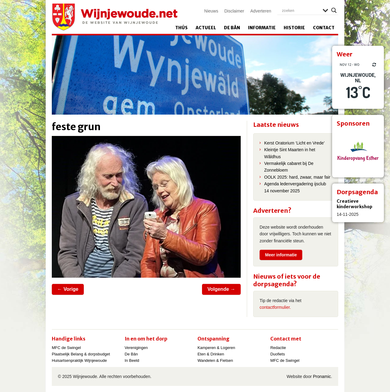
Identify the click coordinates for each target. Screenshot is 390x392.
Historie (294, 27)
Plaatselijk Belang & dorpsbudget (81, 354)
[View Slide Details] (358, 151)
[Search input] (301, 10)
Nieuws (211, 11)
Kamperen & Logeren (216, 347)
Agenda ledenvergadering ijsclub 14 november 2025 (295, 187)
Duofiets (277, 354)
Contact (324, 27)
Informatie (262, 27)
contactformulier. (275, 307)
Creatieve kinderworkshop (354, 203)
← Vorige (67, 289)
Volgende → (221, 289)
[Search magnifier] (334, 10)
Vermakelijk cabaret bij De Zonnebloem (289, 167)
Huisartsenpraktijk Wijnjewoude (79, 360)
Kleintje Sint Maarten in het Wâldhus (289, 153)
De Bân (232, 27)
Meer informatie (281, 254)
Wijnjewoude (114, 17)
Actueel (206, 27)
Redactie (278, 347)
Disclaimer (234, 11)
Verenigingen (136, 347)
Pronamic (322, 376)
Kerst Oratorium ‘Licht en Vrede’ (294, 143)
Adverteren (260, 11)
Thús (181, 27)
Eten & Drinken (210, 354)
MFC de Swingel (66, 347)
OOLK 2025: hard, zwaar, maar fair (297, 177)
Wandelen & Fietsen (215, 360)
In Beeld (132, 360)
